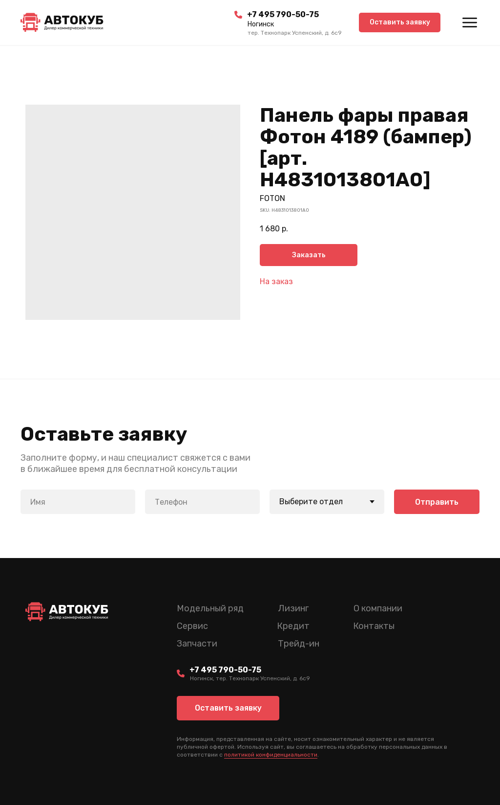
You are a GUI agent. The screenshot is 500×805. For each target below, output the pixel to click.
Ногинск (261, 24)
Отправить (436, 502)
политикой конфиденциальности (270, 754)
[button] (399, 22)
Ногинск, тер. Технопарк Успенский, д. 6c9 (250, 678)
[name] (78, 502)
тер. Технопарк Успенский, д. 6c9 (295, 32)
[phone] (202, 502)
